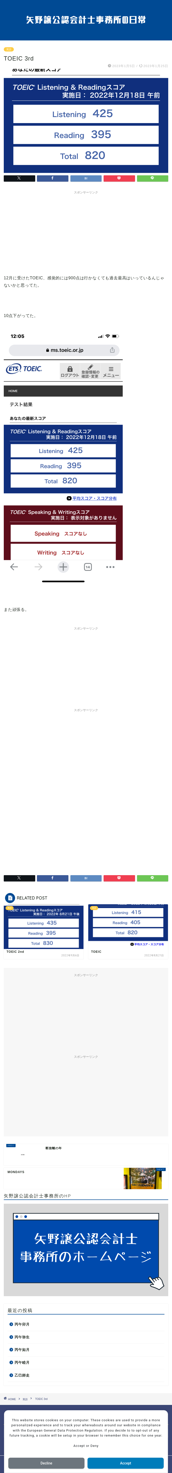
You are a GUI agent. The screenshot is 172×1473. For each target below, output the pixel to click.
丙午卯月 (22, 1324)
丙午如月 (22, 1350)
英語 (8, 49)
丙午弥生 (22, 1337)
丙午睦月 (22, 1362)
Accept (125, 1463)
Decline (46, 1463)
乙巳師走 (22, 1375)
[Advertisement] (86, 232)
